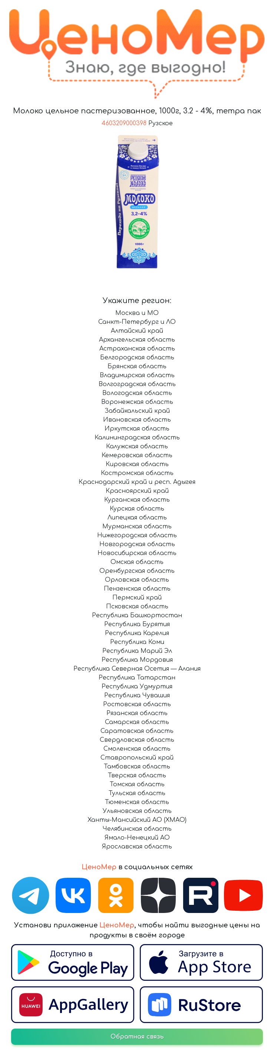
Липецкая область (137, 517)
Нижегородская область (137, 535)
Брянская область (137, 366)
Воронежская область (137, 402)
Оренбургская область (137, 571)
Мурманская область (137, 526)
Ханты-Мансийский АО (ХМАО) (137, 820)
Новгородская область (137, 544)
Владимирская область (137, 375)
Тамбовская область (137, 766)
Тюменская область (137, 802)
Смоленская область (137, 748)
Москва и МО (137, 313)
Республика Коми (137, 642)
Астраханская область (137, 348)
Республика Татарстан (137, 677)
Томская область (137, 784)
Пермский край (137, 597)
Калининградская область (137, 437)
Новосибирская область (137, 553)
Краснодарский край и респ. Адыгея (137, 482)
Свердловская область (137, 740)
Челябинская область (137, 829)
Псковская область (137, 606)
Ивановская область (137, 419)
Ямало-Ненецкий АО (137, 837)
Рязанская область (137, 713)
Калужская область (137, 446)
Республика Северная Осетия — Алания (137, 668)
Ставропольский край (137, 757)
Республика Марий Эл (137, 651)
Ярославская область (137, 846)
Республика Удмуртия (137, 686)
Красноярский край (137, 491)
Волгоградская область (137, 384)
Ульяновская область (137, 811)
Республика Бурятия (137, 624)
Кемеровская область (137, 455)
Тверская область (137, 775)
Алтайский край (137, 331)
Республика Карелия (137, 633)
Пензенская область (137, 588)
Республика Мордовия (137, 660)
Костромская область (137, 473)
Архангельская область (137, 339)
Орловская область (137, 580)
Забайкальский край (137, 411)
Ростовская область (137, 704)
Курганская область (137, 500)
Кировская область (137, 464)
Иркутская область (137, 428)
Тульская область (137, 793)
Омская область (137, 562)
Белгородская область (137, 357)
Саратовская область (137, 731)
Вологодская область (137, 393)
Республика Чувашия (137, 695)
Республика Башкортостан (137, 615)
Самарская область (137, 722)
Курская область (137, 508)
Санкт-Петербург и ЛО (137, 322)
